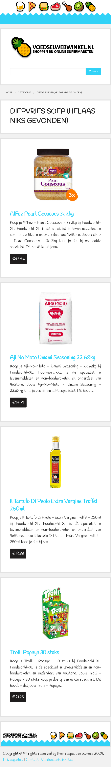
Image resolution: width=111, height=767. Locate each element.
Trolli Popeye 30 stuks (34, 652)
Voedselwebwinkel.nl (57, 759)
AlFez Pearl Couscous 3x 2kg (42, 214)
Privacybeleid (13, 759)
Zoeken (93, 72)
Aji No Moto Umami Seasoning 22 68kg (52, 358)
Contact (32, 759)
